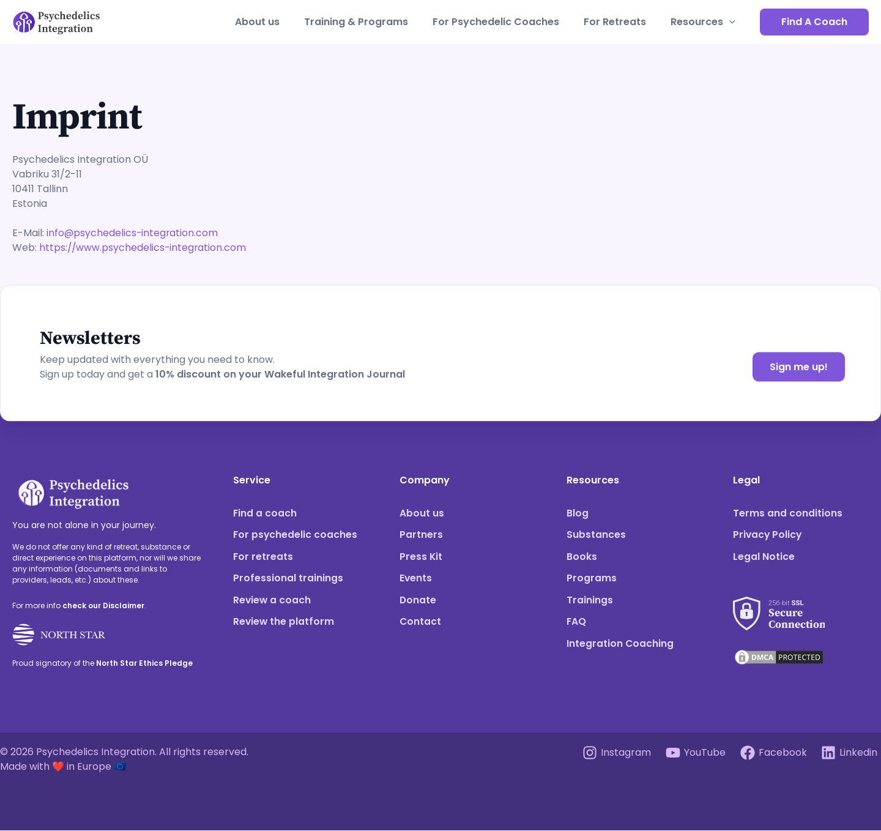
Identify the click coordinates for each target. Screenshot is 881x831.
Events (416, 579)
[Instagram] (614, 753)
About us (279, 22)
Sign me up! (799, 367)
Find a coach (265, 513)
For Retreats (622, 22)
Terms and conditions (787, 513)
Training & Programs (373, 22)
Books (582, 557)
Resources (705, 22)
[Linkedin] (849, 753)
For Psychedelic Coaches (508, 22)
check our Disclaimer (103, 605)
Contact (421, 623)
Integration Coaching (620, 645)
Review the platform (284, 623)
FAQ (577, 623)
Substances (596, 535)
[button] (814, 22)
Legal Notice (764, 557)
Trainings (590, 601)
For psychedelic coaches (296, 535)
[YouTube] (694, 753)
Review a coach (272, 601)
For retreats (263, 557)
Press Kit (421, 557)
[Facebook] (772, 753)
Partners (421, 535)
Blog (578, 513)
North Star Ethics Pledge (144, 663)
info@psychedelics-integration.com (133, 233)
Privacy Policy (768, 535)
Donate (418, 601)
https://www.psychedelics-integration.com (143, 247)
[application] (732, 22)
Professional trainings (288, 579)
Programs (592, 579)
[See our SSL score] (778, 607)
